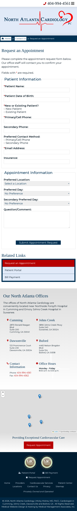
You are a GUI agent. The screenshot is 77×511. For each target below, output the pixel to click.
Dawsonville (18, 340)
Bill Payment (12, 277)
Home (6, 38)
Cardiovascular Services (41, 483)
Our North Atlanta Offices (25, 296)
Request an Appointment (20, 263)
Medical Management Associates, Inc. (57, 507)
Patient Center (65, 483)
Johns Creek (47, 320)
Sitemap (60, 486)
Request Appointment (39, 445)
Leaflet (55, 431)
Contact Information (17, 365)
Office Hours (47, 363)
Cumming (16, 320)
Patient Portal (13, 270)
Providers (20, 483)
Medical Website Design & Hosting (18, 507)
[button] (41, 422)
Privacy (46, 486)
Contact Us (20, 38)
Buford (43, 340)
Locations (17, 486)
